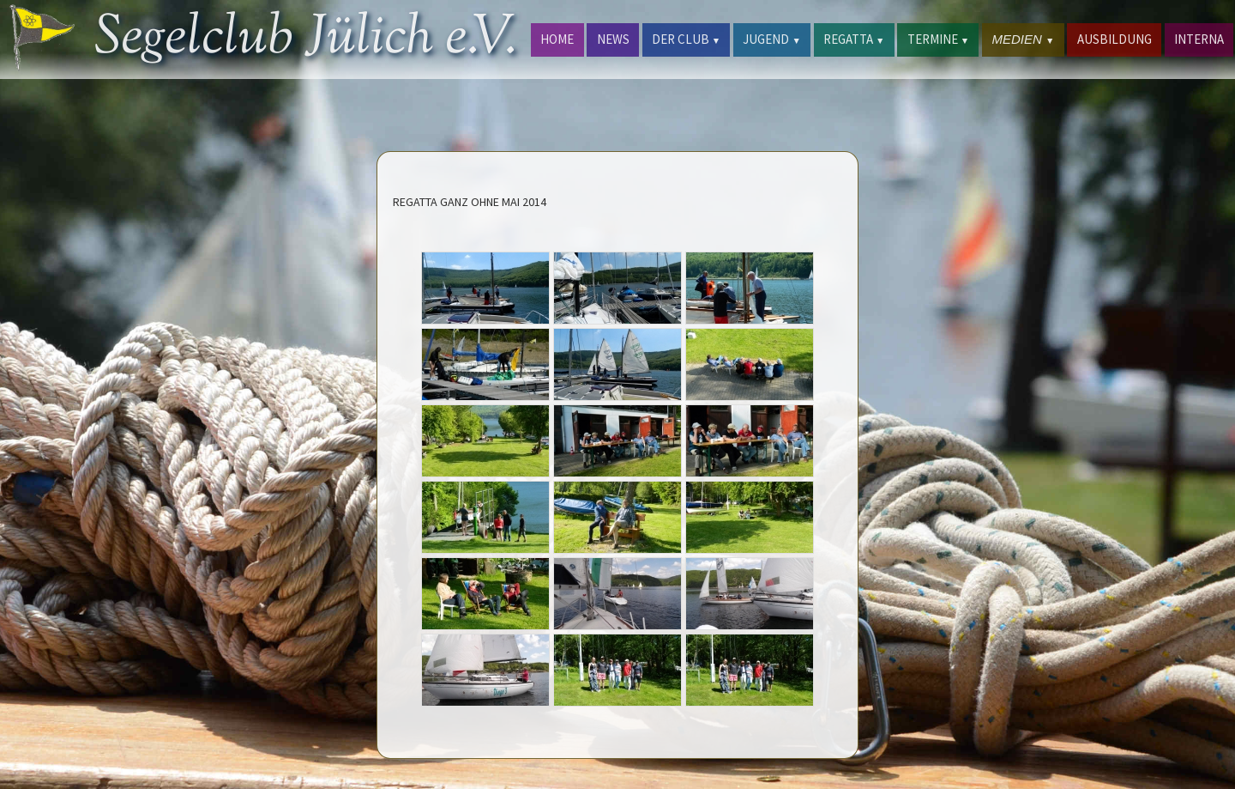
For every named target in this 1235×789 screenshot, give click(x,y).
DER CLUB (686, 39)
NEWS (613, 39)
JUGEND (771, 39)
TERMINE (938, 39)
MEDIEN (1022, 39)
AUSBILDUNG (1114, 39)
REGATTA (853, 39)
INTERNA (1199, 39)
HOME (557, 39)
